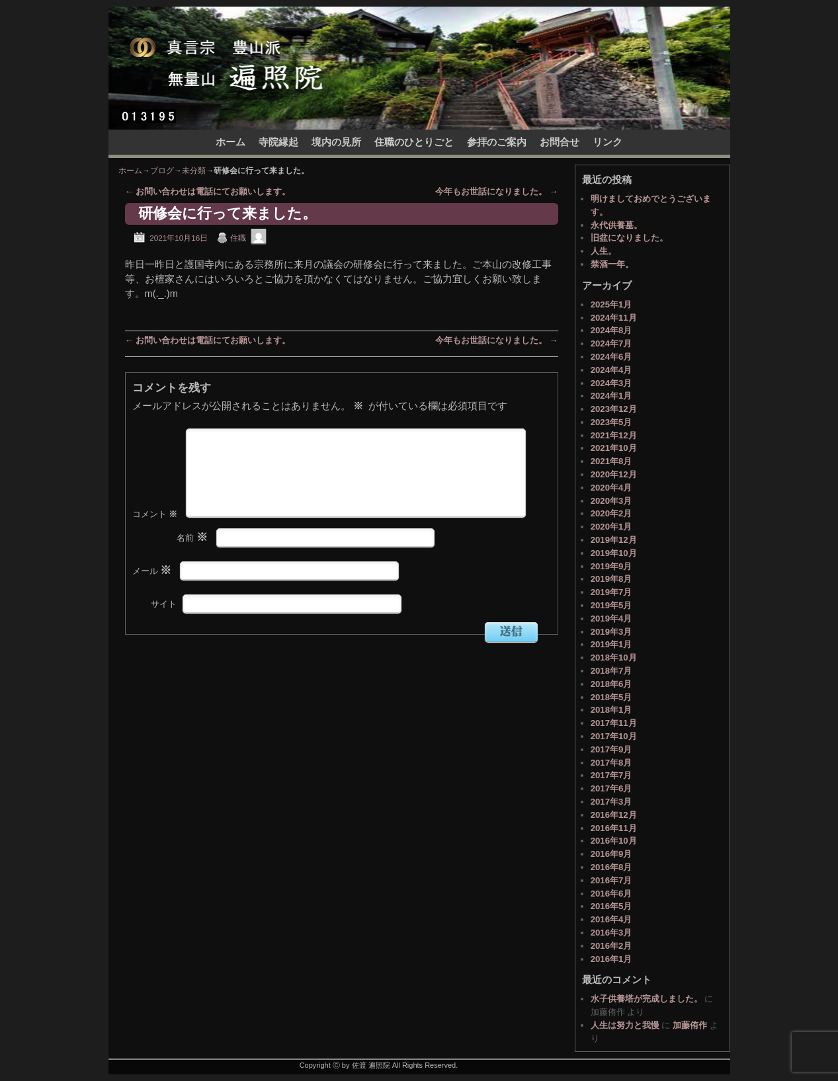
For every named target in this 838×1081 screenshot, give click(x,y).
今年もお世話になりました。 (496, 191)
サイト (164, 625)
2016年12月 (614, 815)
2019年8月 (611, 579)
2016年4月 (611, 919)
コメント (156, 535)
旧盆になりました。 (629, 238)
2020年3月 (611, 501)
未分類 (194, 170)
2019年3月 (611, 632)
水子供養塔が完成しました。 (646, 999)
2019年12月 (614, 540)
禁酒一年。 (612, 264)
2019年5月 (611, 605)
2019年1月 (611, 644)
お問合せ (559, 142)
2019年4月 (611, 618)
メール (153, 592)
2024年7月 (611, 343)
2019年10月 (614, 553)
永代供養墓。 (616, 225)
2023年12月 (614, 409)
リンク (607, 142)
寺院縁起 (278, 142)
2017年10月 (614, 736)
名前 (193, 559)
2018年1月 (611, 710)
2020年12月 (614, 474)
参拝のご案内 (496, 142)
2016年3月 (611, 933)
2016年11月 (614, 828)
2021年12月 (614, 435)
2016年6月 (611, 894)
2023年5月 (611, 422)
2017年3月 (611, 802)
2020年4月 (611, 488)
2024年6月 (611, 357)
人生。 (603, 251)
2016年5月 (611, 906)
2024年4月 (611, 370)
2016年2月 (611, 946)
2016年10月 (614, 841)
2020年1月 (611, 527)
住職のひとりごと (414, 142)
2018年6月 (611, 684)
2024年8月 (611, 330)
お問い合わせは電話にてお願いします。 (208, 191)
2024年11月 (614, 318)
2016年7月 (611, 880)
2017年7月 (611, 775)
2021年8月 (611, 461)
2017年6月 (611, 788)
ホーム (230, 142)
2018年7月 (611, 671)
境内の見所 (336, 142)
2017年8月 (611, 763)
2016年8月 (611, 867)
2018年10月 (614, 657)
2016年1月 (611, 959)
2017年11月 (614, 723)
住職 (238, 237)
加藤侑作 (690, 1025)
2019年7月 (611, 592)
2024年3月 (611, 383)
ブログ (162, 170)
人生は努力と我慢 (625, 1025)
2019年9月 (611, 566)
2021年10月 (614, 448)
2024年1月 (611, 396)
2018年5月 (611, 697)
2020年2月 (611, 513)
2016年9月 (611, 854)
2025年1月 (611, 304)
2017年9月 (611, 749)
